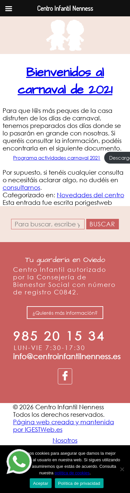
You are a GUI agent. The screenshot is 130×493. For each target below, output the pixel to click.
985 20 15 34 (59, 335)
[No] (122, 469)
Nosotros (65, 440)
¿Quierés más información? (65, 312)
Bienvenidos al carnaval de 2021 (65, 81)
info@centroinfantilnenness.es (67, 356)
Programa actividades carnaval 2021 (56, 157)
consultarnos (21, 187)
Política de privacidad (79, 483)
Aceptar (40, 483)
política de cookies (72, 472)
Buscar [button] (102, 224)
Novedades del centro (90, 195)
